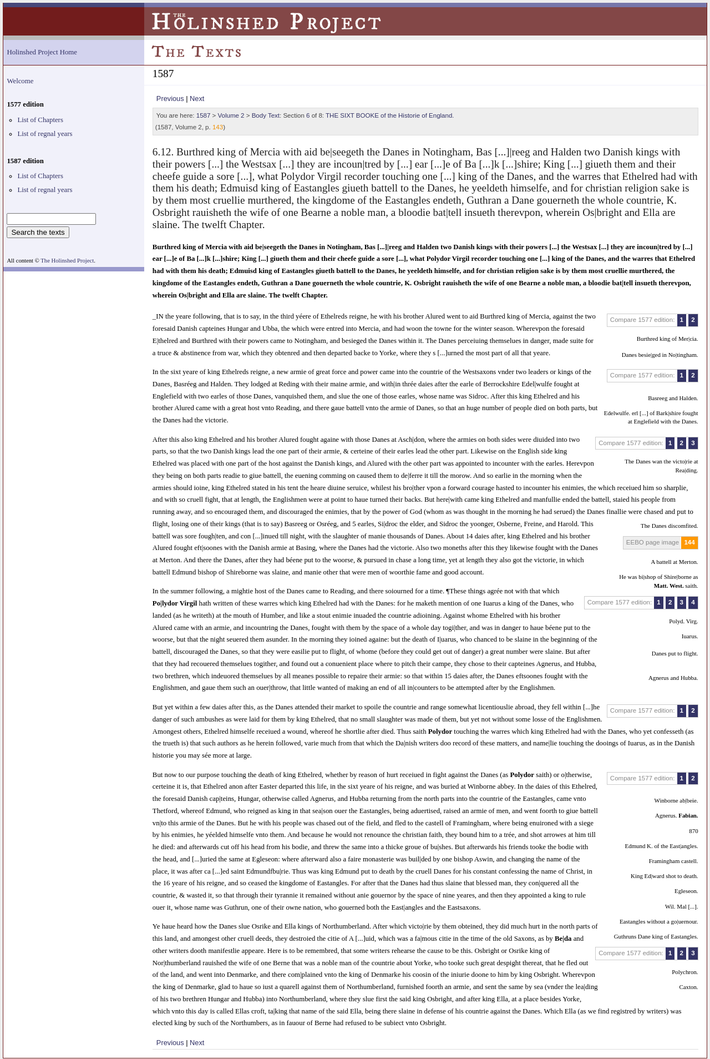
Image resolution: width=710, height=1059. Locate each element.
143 (217, 127)
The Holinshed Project (67, 261)
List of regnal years (44, 134)
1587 (203, 115)
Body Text (266, 115)
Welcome (20, 81)
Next (197, 98)
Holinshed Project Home (42, 52)
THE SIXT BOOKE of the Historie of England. (390, 115)
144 (689, 542)
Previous (170, 98)
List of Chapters (40, 120)
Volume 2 (231, 115)
